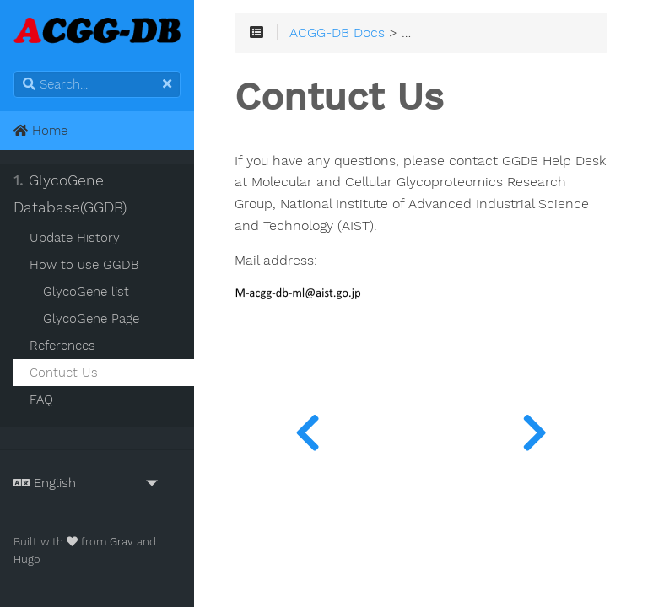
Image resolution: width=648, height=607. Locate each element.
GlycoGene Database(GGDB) (70, 194)
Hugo (27, 559)
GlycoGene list (86, 291)
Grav (121, 541)
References (62, 345)
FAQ (41, 399)
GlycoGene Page (91, 318)
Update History (75, 237)
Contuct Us (64, 372)
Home (41, 130)
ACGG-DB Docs (337, 32)
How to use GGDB (84, 264)
